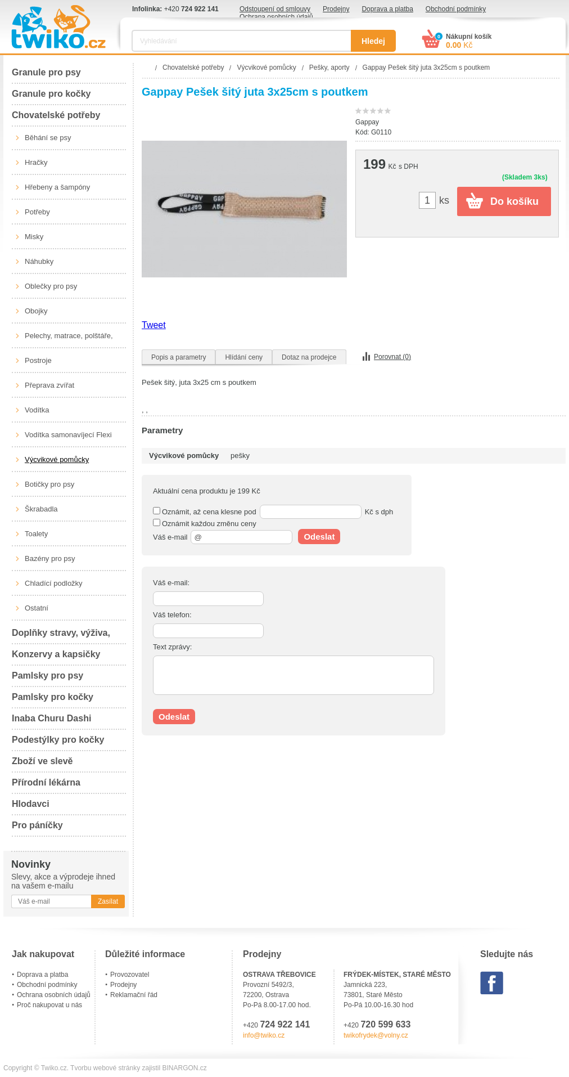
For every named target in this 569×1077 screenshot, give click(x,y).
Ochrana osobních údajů (276, 17)
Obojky (36, 311)
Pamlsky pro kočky (52, 697)
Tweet (154, 325)
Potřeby (37, 212)
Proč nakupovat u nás (49, 1005)
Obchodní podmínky (456, 9)
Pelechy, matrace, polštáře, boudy (69, 339)
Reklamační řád (133, 995)
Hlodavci (30, 804)
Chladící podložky (54, 583)
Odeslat (319, 536)
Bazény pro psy (50, 558)
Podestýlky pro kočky (58, 739)
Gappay (367, 122)
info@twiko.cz (263, 1035)
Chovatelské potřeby (56, 115)
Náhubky (39, 261)
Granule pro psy (46, 72)
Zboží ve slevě (42, 761)
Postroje (38, 360)
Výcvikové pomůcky (57, 459)
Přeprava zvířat (49, 385)
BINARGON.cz (184, 1068)
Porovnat (392, 357)
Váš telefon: (172, 615)
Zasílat (108, 901)
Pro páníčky (37, 825)
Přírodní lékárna (46, 782)
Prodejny (336, 9)
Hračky (36, 162)
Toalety (36, 533)
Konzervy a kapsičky (56, 654)
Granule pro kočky (51, 93)
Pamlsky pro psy (47, 675)
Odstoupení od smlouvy (275, 9)
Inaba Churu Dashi (51, 718)
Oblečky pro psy (51, 286)
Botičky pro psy (49, 484)
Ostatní (36, 608)
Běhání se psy (48, 137)
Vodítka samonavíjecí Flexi (68, 434)
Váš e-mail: (171, 582)
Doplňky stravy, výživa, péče (61, 636)
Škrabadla (41, 509)
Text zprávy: (172, 647)
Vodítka (37, 410)
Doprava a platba (387, 9)
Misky (34, 236)
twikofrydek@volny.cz (376, 1035)
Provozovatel (129, 975)
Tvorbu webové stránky (105, 1068)
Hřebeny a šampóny (57, 187)
